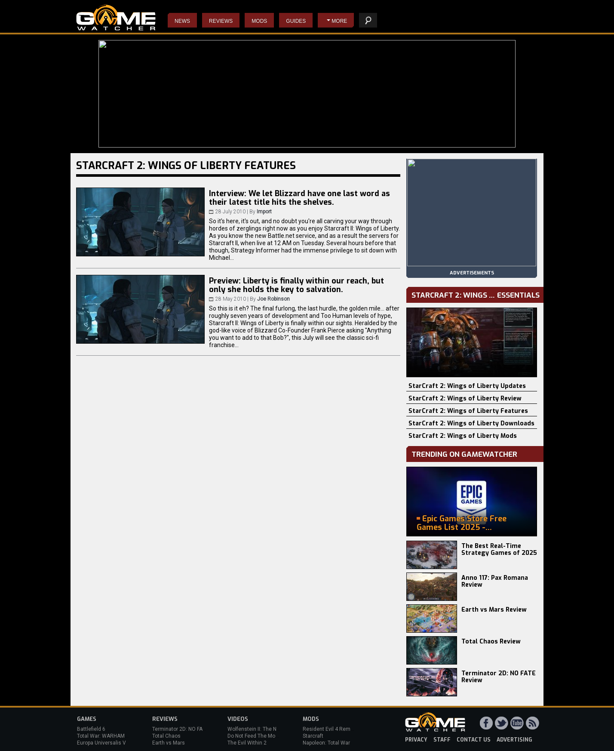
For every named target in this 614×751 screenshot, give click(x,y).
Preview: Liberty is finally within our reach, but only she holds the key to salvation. (296, 285)
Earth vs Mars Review (494, 610)
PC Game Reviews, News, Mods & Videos (116, 18)
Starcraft (313, 736)
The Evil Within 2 (247, 743)
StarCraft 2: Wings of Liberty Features (468, 411)
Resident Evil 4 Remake (331, 729)
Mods (259, 21)
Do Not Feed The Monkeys (258, 736)
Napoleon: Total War (326, 743)
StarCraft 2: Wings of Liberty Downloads (471, 423)
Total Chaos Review (491, 641)
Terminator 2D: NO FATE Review (498, 676)
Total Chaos (166, 736)
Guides (296, 21)
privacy (416, 739)
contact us (474, 739)
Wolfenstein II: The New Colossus (267, 729)
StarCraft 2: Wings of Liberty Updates (467, 386)
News (182, 21)
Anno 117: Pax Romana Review (494, 581)
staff (442, 739)
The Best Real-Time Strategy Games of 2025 (499, 549)
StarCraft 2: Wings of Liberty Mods (462, 436)
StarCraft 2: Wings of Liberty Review (465, 398)
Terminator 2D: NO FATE (180, 729)
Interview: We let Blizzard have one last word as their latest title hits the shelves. (299, 197)
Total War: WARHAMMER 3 (108, 736)
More (339, 21)
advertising (514, 739)
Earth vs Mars (168, 743)
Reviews (221, 21)
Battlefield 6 (91, 729)
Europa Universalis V (101, 743)
